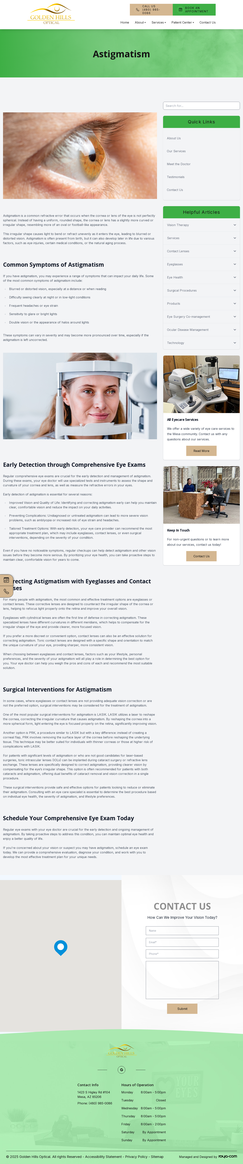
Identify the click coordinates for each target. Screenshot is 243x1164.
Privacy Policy (136, 1157)
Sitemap (157, 1157)
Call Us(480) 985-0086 (151, 10)
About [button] (140, 22)
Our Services (176, 151)
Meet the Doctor (179, 164)
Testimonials (176, 177)
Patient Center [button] (182, 22)
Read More (201, 451)
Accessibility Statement (103, 1157)
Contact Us (208, 22)
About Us (174, 138)
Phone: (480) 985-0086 (94, 1103)
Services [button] (158, 22)
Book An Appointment (197, 9)
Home (124, 22)
